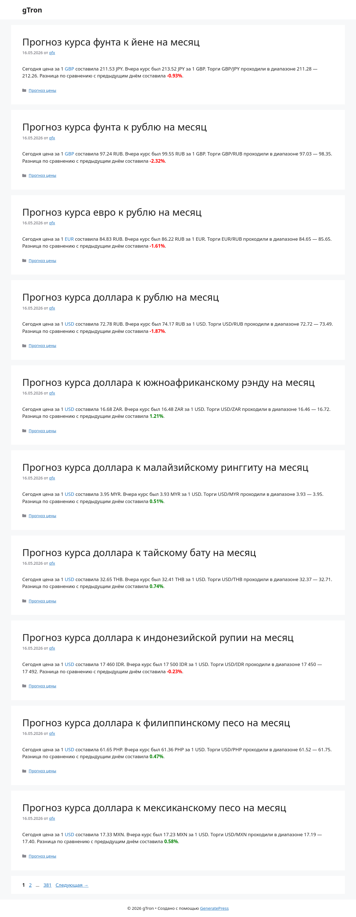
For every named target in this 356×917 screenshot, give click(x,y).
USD (69, 324)
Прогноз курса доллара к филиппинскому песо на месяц (156, 722)
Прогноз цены (42, 90)
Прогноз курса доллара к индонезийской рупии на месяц (157, 637)
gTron (32, 9)
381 (48, 885)
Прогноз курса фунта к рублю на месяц (114, 126)
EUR (69, 239)
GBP (69, 69)
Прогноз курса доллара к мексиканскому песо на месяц (154, 807)
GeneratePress (214, 908)
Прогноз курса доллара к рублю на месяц (120, 296)
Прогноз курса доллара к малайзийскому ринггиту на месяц (165, 467)
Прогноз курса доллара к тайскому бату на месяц (139, 552)
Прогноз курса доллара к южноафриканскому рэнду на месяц (168, 382)
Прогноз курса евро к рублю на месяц (111, 211)
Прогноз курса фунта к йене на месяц (110, 41)
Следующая (72, 885)
